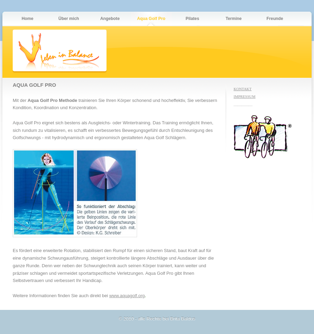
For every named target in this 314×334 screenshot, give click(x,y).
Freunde (275, 18)
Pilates (192, 18)
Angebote (110, 18)
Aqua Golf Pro (151, 18)
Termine (234, 18)
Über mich (68, 18)
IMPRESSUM (245, 96)
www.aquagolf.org (127, 295)
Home (27, 18)
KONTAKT (242, 89)
